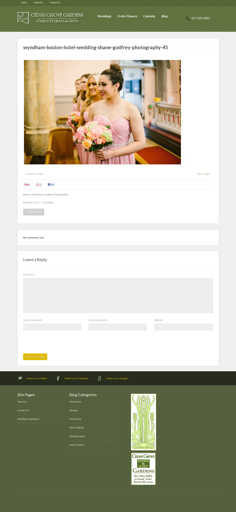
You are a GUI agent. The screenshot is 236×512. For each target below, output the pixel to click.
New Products (76, 427)
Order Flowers (127, 16)
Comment (29, 274)
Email (98, 320)
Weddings (105, 16)
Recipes (73, 410)
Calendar (149, 16)
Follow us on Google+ (117, 378)
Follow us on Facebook (76, 378)
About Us (38, 2)
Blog (165, 16)
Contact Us (55, 2)
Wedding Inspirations (28, 419)
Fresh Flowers (76, 445)
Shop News (75, 401)
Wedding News (77, 436)
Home (24, 2)
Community (75, 419)
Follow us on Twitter (36, 378)
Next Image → (205, 173)
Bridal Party (33, 212)
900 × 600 (40, 202)
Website (158, 320)
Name (32, 320)
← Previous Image (33, 173)
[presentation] (50, 343)
